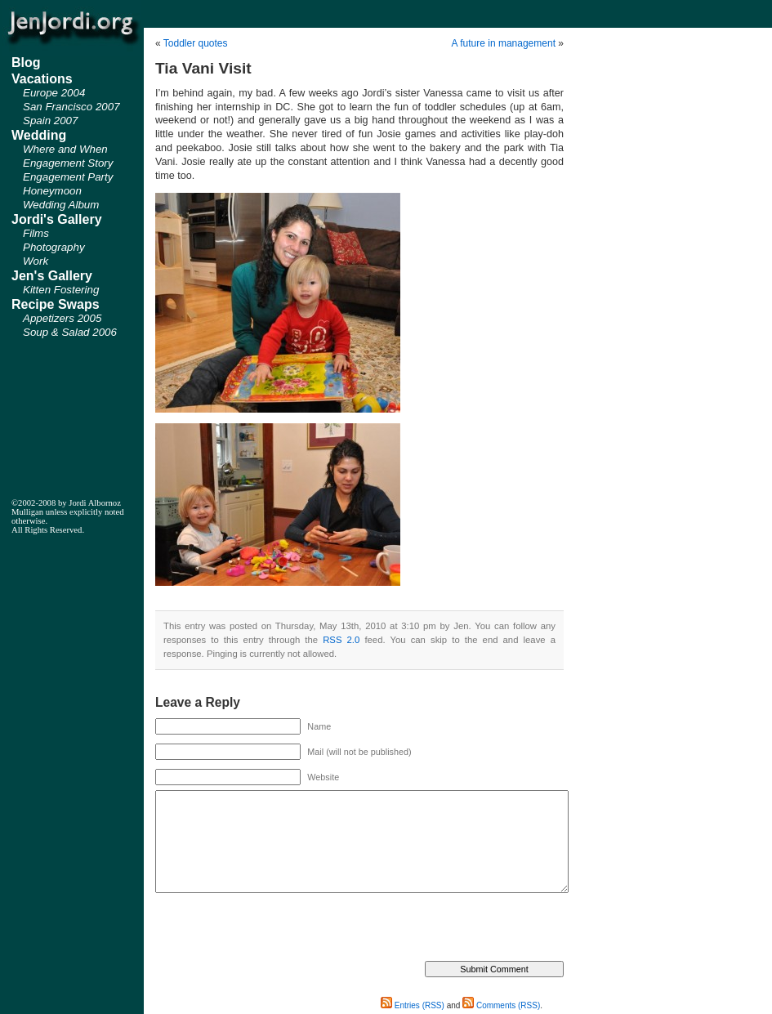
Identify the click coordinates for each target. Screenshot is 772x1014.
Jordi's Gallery (56, 219)
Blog (26, 62)
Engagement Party (68, 177)
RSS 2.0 (341, 640)
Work (35, 261)
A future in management (504, 43)
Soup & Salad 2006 (70, 332)
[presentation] (279, 929)
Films (36, 233)
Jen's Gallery (51, 276)
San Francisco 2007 (71, 107)
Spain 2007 (50, 120)
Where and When (65, 149)
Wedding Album (61, 205)
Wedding (38, 135)
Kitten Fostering (61, 290)
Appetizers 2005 (62, 318)
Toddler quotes (195, 43)
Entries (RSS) (412, 1005)
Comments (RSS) (501, 1005)
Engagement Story (68, 163)
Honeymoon (52, 191)
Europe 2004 (54, 93)
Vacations (42, 79)
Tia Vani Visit (203, 68)
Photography (54, 247)
